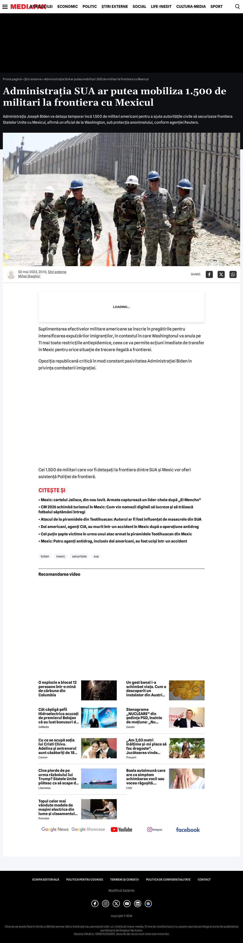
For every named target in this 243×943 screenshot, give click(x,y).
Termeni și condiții (124, 879)
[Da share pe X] (221, 274)
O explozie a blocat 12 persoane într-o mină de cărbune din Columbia (57, 688)
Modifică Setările (121, 890)
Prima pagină (12, 79)
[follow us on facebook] (188, 830)
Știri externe (115, 7)
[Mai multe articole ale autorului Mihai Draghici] (11, 274)
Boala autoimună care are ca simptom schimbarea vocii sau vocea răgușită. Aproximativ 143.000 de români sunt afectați (145, 777)
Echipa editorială (45, 879)
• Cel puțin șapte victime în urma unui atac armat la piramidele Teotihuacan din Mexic (115, 534)
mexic (60, 556)
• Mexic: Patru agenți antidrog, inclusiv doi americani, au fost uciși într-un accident (112, 541)
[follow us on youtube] (121, 830)
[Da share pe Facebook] (209, 274)
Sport (216, 7)
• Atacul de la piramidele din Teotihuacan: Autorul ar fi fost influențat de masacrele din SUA (119, 519)
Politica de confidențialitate (168, 879)
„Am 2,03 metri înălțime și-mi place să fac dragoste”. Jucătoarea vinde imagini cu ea (146, 746)
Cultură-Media (191, 7)
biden (45, 556)
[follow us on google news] (55, 830)
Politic (90, 7)
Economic (67, 7)
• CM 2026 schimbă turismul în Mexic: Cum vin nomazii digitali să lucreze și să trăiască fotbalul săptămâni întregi (115, 509)
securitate (79, 556)
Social (139, 7)
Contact (204, 879)
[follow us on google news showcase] (88, 830)
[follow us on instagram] (154, 830)
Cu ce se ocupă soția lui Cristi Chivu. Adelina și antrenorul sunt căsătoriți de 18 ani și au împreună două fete (57, 746)
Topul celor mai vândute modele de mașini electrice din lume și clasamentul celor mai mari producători (56, 807)
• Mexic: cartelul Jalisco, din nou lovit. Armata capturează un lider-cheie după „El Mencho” (119, 500)
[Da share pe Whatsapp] (233, 274)
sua (96, 556)
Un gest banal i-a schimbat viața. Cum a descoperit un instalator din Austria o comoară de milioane (146, 688)
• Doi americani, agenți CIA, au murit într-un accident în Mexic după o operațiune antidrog (118, 526)
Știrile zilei (41, 7)
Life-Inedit (161, 7)
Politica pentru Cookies (84, 879)
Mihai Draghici (29, 276)
